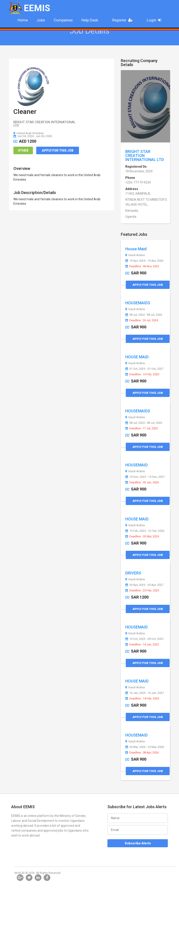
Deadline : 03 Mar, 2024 (142, 536)
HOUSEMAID (136, 465)
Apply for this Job (57, 150)
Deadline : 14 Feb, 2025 (142, 698)
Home (23, 20)
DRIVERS (133, 573)
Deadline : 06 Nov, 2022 (142, 266)
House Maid (136, 248)
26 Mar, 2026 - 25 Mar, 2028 (144, 747)
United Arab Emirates (28, 133)
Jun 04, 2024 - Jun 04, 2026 (32, 136)
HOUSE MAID (137, 357)
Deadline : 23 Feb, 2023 (142, 590)
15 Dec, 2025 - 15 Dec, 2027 (145, 476)
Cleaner (24, 111)
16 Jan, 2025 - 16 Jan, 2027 (144, 693)
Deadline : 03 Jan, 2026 (142, 482)
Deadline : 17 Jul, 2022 (141, 428)
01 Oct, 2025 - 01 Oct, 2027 (144, 368)
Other (23, 150)
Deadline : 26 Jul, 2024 (141, 320)
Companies (63, 20)
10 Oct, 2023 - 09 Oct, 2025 (144, 639)
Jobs (40, 20)
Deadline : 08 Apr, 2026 (142, 752)
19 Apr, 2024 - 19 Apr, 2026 (144, 260)
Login (155, 20)
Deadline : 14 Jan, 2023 (142, 644)
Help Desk (89, 20)
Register (124, 20)
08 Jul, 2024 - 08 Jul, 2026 (143, 314)
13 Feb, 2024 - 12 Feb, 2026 (144, 530)
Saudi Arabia (135, 255)
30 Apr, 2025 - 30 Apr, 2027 (144, 584)
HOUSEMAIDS (137, 303)
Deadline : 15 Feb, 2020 (142, 374)
